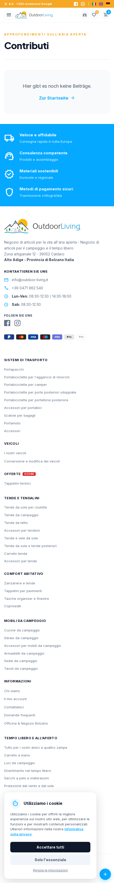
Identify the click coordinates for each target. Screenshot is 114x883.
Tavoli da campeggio (21, 668)
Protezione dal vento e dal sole (29, 786)
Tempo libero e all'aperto (30, 738)
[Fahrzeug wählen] (85, 15)
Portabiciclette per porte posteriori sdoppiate (40, 392)
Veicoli (11, 443)
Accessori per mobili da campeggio (32, 646)
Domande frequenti (19, 715)
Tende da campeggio (21, 515)
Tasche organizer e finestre (26, 598)
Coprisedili (12, 606)
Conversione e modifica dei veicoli (32, 461)
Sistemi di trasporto (26, 360)
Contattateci (14, 707)
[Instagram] (83, 4)
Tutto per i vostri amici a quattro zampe (35, 747)
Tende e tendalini (22, 498)
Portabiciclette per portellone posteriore (36, 400)
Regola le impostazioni (50, 870)
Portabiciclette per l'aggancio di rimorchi (37, 377)
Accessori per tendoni (22, 530)
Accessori (12, 431)
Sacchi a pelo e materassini (26, 778)
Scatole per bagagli (19, 415)
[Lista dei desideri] (94, 15)
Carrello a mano (17, 755)
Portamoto (12, 423)
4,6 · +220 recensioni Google (28, 4)
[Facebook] (76, 4)
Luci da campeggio (19, 763)
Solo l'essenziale (50, 860)
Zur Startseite (57, 98)
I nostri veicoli (15, 453)
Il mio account (15, 699)
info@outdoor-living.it (26, 279)
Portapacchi (14, 369)
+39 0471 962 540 (23, 288)
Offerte (12, 474)
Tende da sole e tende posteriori (30, 546)
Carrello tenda (15, 553)
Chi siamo (12, 691)
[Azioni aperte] (105, 874)
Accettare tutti (50, 847)
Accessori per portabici (23, 408)
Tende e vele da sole (21, 538)
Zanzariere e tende (19, 583)
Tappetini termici (17, 483)
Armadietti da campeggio (24, 653)
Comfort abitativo (23, 574)
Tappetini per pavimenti (23, 591)
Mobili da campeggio (25, 621)
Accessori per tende (20, 561)
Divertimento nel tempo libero (27, 771)
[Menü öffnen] (8, 15)
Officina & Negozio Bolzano (26, 723)
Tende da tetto (16, 523)
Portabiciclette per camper (25, 384)
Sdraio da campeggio (21, 638)
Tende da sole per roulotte (25, 507)
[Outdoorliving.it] (34, 15)
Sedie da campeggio (20, 661)
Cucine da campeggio (22, 630)
